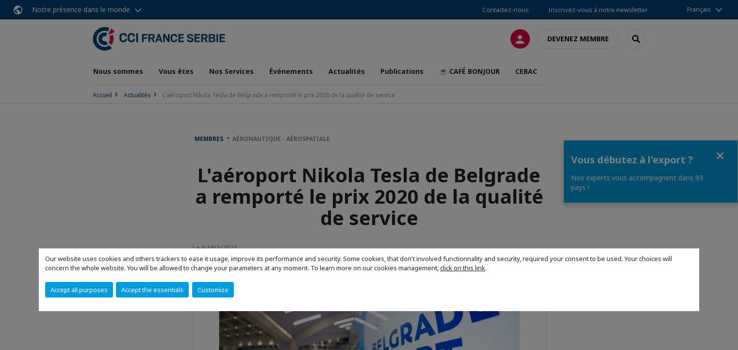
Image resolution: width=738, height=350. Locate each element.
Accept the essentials (152, 289)
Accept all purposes (79, 289)
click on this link (462, 267)
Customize (213, 289)
